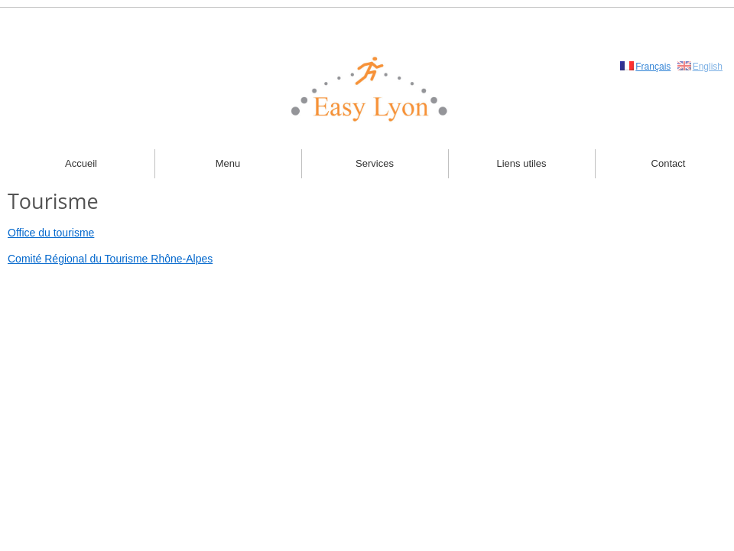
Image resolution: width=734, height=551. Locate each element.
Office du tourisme (51, 233)
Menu (228, 163)
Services (375, 163)
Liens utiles (521, 163)
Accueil (81, 163)
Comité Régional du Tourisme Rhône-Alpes (110, 259)
